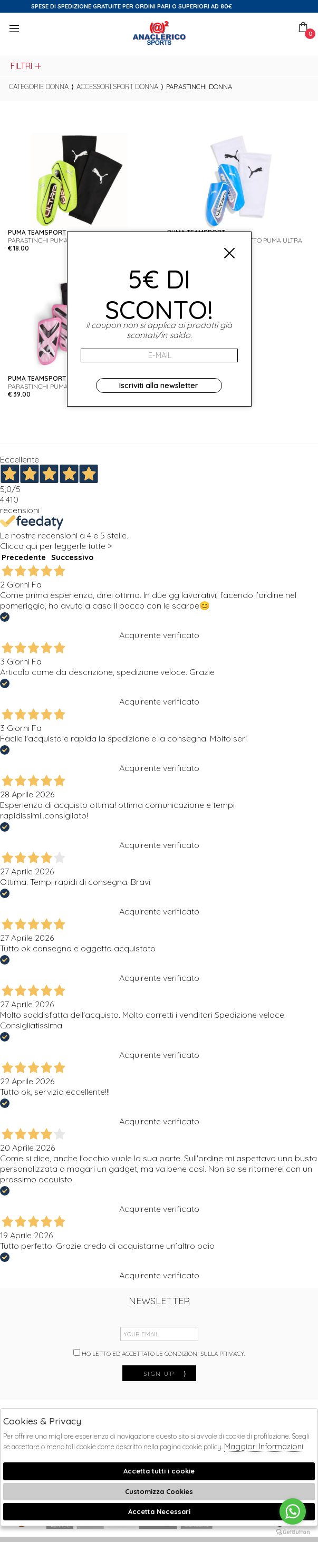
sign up (165, 1373)
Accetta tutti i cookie (159, 1471)
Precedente (24, 557)
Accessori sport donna (117, 86)
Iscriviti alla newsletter (158, 385)
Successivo (72, 557)
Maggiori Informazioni (263, 1446)
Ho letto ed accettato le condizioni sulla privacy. (159, 1353)
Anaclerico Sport (159, 33)
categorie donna (39, 86)
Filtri (27, 66)
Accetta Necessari (159, 1511)
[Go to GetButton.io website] (293, 1531)
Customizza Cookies (159, 1491)
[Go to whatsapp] (293, 1511)
